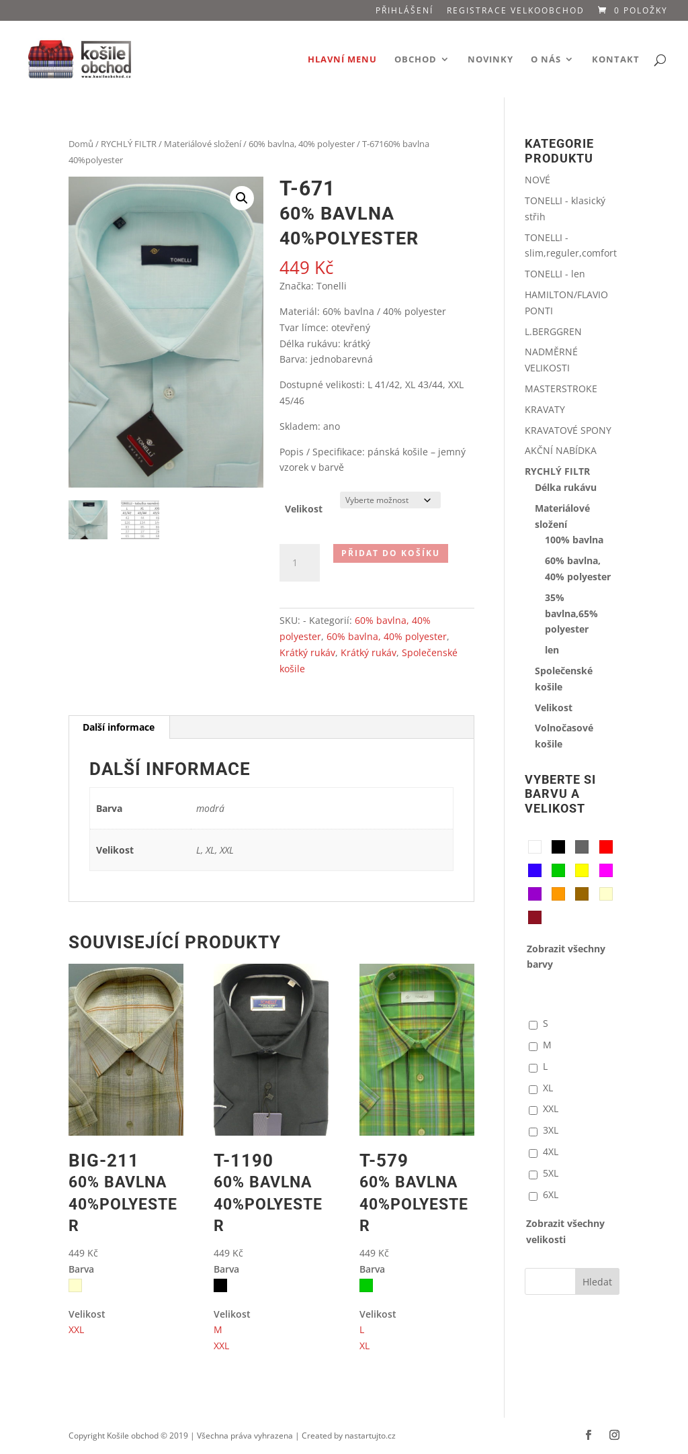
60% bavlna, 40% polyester (302, 144)
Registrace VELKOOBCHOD (516, 11)
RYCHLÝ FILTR (129, 144)
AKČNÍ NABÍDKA (561, 450)
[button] (242, 198)
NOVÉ (537, 179)
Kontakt (616, 59)
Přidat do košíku (390, 553)
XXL (76, 1329)
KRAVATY (545, 409)
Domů (81, 144)
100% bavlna (574, 539)
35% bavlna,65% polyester (571, 613)
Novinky (490, 59)
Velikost (303, 508)
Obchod (415, 59)
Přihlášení (404, 11)
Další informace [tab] (119, 727)
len (552, 649)
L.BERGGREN (553, 331)
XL (364, 1345)
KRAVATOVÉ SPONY (568, 430)
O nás (546, 59)
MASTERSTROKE (561, 388)
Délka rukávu (566, 487)
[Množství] (300, 563)
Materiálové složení (202, 144)
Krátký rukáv (307, 652)
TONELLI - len (555, 273)
